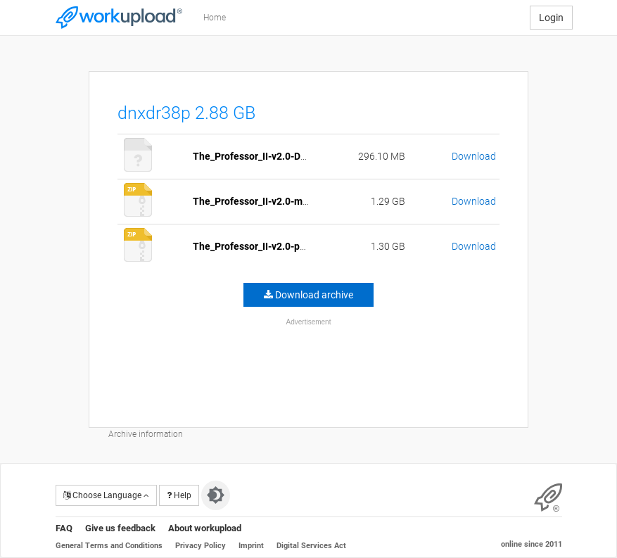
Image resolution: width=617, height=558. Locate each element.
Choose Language (106, 495)
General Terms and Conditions (109, 545)
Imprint (251, 545)
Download (474, 156)
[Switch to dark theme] (215, 495)
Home (214, 18)
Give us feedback (120, 528)
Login (551, 17)
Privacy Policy (200, 545)
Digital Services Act (311, 545)
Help (179, 495)
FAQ (64, 528)
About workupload (204, 528)
